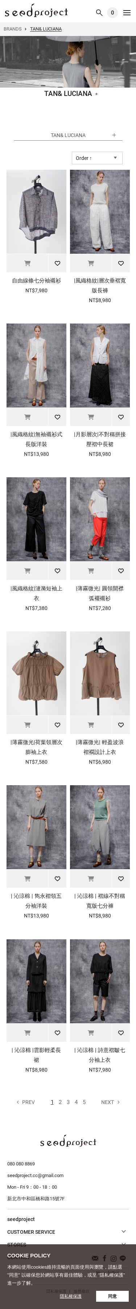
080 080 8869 (21, 1164)
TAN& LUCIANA (36, 10)
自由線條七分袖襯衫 (36, 280)
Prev (28, 1102)
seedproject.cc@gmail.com (35, 1175)
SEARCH (99, 12)
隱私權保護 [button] (71, 1296)
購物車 (112, 12)
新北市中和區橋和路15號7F (36, 1198)
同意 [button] (112, 1296)
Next (107, 1102)
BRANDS (13, 29)
